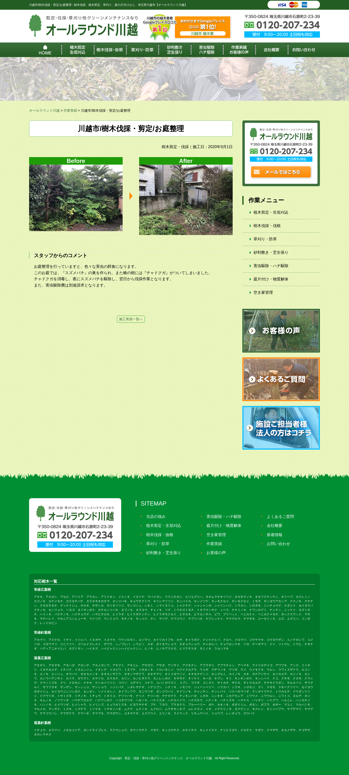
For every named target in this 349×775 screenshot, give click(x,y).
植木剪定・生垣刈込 (271, 212)
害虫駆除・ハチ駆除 (271, 266)
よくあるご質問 (278, 516)
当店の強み (154, 516)
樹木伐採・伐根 (267, 226)
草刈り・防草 (265, 239)
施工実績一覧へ (131, 319)
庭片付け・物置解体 (271, 279)
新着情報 (273, 534)
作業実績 (212, 543)
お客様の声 (214, 553)
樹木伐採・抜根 (158, 534)
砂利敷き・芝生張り (271, 252)
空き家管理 (263, 292)
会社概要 (273, 525)
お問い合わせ (276, 543)
